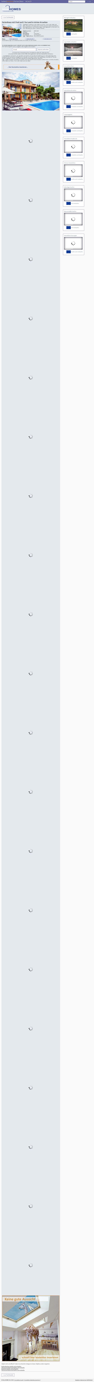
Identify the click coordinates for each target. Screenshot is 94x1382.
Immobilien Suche (18, 1380)
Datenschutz (83, 1380)
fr (31, 1)
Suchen (3, 1)
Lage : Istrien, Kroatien (8, 60)
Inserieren (10, 1)
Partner (16, 1)
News (21, 1)
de (26, 1)
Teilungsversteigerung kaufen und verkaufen (13, 1368)
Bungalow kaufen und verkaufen (9, 1369)
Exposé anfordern (43, 49)
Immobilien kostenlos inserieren (32, 1380)
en (29, 1)
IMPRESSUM (90, 1380)
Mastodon (77, 1380)
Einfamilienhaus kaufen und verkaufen (11, 1367)
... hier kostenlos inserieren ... (31, 67)
